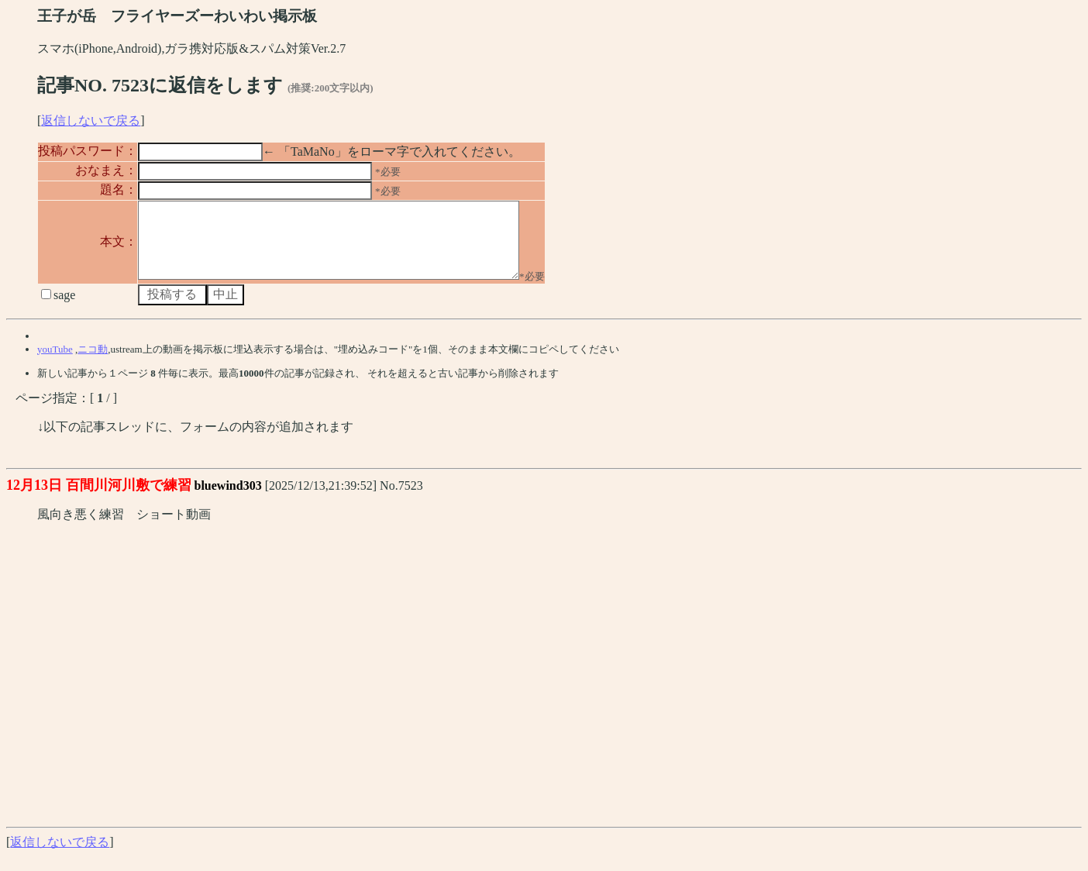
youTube (55, 363)
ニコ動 (92, 363)
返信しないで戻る (90, 120)
